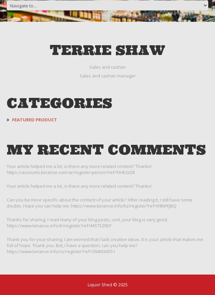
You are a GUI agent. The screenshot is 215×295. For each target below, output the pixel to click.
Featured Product (34, 120)
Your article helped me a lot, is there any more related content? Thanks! (79, 186)
